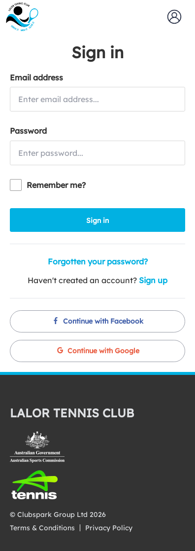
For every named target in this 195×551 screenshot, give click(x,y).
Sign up (153, 280)
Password (28, 131)
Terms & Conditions (42, 527)
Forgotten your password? (98, 261)
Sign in (97, 220)
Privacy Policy (108, 527)
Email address (36, 77)
